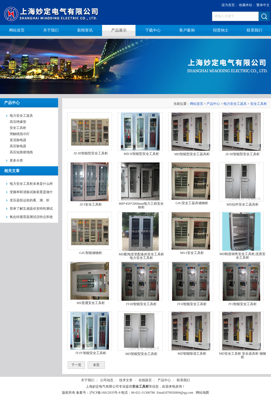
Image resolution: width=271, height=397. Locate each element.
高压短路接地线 (21, 152)
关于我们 (87, 380)
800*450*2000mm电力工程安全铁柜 (141, 205)
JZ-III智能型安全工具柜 (91, 153)
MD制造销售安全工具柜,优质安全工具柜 (242, 256)
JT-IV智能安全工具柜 (90, 353)
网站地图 (202, 393)
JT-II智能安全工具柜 (192, 304)
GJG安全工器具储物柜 (192, 203)
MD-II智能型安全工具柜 (141, 154)
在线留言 (145, 380)
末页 (96, 365)
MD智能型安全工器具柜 (191, 154)
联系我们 (183, 380)
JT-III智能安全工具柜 (141, 304)
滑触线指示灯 (20, 134)
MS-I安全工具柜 (192, 253)
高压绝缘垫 (18, 122)
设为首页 (228, 5)
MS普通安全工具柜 (91, 303)
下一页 (76, 365)
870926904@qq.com (179, 393)
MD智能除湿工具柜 (192, 354)
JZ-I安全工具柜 (91, 204)
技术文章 (125, 380)
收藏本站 (245, 5)
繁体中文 (263, 5)
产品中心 (213, 104)
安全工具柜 (18, 128)
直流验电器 (18, 140)
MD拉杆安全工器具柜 (242, 204)
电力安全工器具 (235, 104)
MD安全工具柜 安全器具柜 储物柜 (242, 355)
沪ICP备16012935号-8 (105, 393)
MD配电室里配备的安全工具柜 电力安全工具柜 (141, 256)
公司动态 (106, 380)
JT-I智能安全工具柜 (242, 304)
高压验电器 (18, 146)
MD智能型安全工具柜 (141, 354)
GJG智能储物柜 (90, 253)
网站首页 (196, 104)
